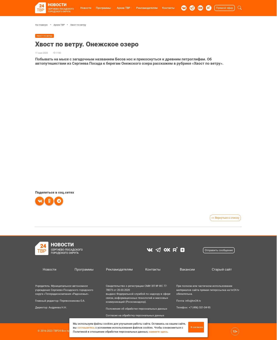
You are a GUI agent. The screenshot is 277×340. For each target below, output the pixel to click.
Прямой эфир (224, 8)
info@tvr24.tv (193, 300)
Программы (103, 8)
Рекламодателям (147, 8)
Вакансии (187, 269)
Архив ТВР (123, 8)
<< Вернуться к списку (225, 217)
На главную (41, 24)
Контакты (168, 8)
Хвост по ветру (78, 24)
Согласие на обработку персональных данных (135, 315)
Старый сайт (222, 269)
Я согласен (197, 327)
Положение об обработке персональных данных (136, 308)
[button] (240, 8)
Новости (85, 8)
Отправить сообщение (219, 250)
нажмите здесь (158, 331)
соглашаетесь (86, 327)
